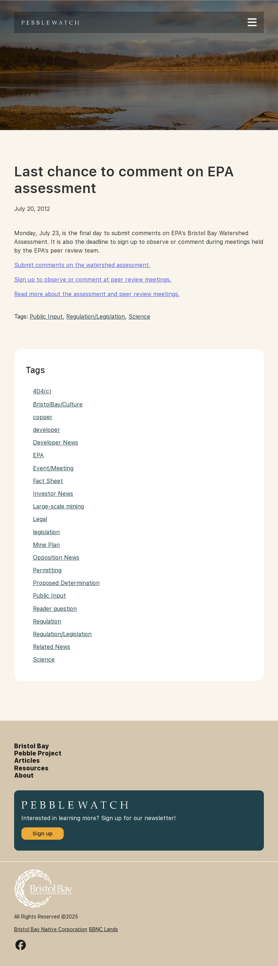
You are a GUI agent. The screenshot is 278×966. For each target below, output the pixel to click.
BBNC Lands (103, 929)
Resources (31, 768)
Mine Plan (46, 544)
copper (42, 417)
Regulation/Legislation (95, 316)
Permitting (47, 570)
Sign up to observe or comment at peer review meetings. (92, 279)
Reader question (55, 608)
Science (139, 316)
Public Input (46, 316)
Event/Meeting (53, 468)
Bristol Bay (31, 746)
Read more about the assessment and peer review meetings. (97, 294)
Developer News (55, 442)
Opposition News (56, 557)
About (24, 775)
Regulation (47, 621)
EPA (38, 455)
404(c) (42, 391)
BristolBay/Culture (58, 404)
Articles (27, 760)
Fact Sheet (48, 481)
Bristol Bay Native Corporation (50, 929)
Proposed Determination (66, 583)
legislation (46, 532)
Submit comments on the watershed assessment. (82, 265)
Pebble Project (38, 753)
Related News (51, 646)
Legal (40, 519)
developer (46, 429)
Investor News (53, 493)
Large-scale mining (58, 506)
